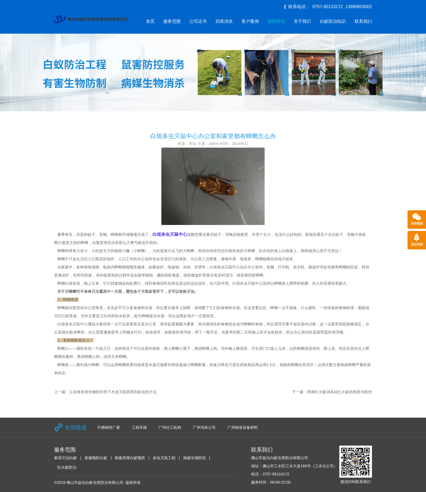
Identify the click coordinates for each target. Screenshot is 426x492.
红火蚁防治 (66, 467)
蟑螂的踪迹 (348, 267)
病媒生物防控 (194, 458)
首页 (150, 21)
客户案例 (250, 21)
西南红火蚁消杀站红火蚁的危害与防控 (339, 392)
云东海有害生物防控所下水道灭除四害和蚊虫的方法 (113, 392)
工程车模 (139, 427)
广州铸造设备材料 (242, 427)
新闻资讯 (276, 21)
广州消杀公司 (204, 427)
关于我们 (302, 21)
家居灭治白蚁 (65, 458)
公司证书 (198, 21)
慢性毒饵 (65, 356)
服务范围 (172, 21)
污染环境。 (222, 283)
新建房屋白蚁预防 (130, 458)
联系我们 (363, 21)
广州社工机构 (169, 427)
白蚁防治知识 (333, 21)
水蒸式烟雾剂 (160, 365)
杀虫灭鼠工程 (164, 458)
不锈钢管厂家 (108, 427)
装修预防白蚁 (95, 458)
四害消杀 (224, 21)
